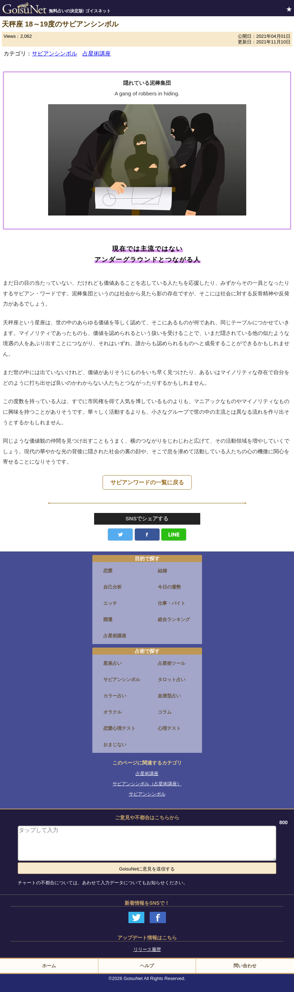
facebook (147, 535)
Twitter (120, 535)
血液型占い (169, 695)
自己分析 (112, 587)
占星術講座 (96, 54)
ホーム (49, 965)
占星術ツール (171, 663)
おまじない (114, 744)
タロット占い (171, 679)
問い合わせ (245, 965)
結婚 (162, 570)
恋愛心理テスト (119, 728)
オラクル (112, 712)
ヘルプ (147, 965)
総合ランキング (174, 619)
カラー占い (114, 695)
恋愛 (108, 570)
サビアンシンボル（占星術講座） (147, 783)
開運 (108, 619)
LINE (173, 535)
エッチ (110, 603)
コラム (165, 712)
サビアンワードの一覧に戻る (147, 482)
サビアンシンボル (54, 54)
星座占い (112, 663)
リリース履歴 (147, 949)
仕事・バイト (171, 603)
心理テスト (169, 728)
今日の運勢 (169, 587)
